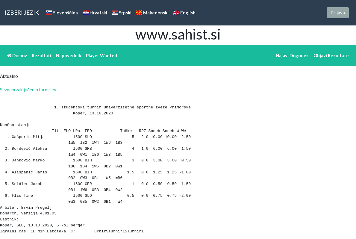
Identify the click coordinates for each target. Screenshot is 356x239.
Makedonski (152, 12)
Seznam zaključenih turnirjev (28, 89)
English (184, 12)
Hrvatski (95, 12)
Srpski (121, 12)
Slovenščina (62, 12)
